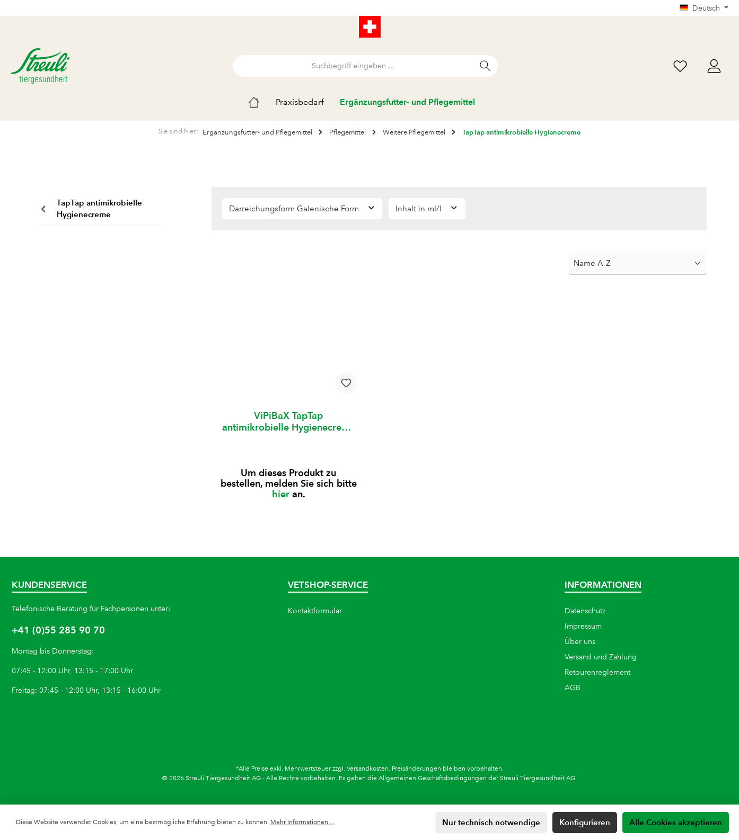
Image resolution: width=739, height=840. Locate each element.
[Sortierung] (638, 264)
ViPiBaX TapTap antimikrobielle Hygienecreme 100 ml (288, 421)
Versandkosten (368, 769)
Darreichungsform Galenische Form (302, 207)
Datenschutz (585, 610)
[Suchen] (485, 66)
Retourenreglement (597, 672)
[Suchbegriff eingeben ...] (353, 66)
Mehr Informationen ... (302, 822)
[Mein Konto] (714, 66)
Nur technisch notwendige (491, 822)
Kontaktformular (315, 610)
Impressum (583, 626)
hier (280, 493)
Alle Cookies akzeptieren (675, 822)
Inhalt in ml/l (427, 207)
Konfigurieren (584, 822)
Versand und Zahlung (601, 657)
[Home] (262, 102)
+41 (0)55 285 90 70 (58, 630)
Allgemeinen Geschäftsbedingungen (433, 778)
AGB (572, 687)
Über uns (580, 641)
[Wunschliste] (680, 66)
